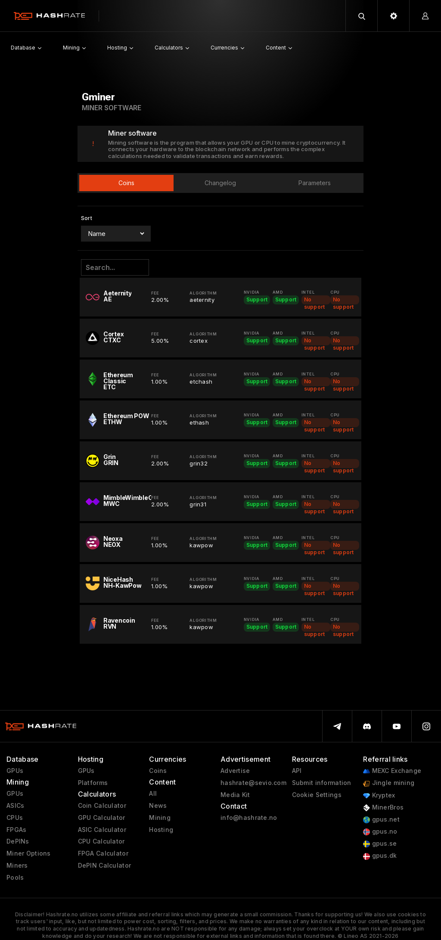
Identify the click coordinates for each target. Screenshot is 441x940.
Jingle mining (388, 783)
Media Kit (235, 794)
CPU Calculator (101, 841)
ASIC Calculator (102, 829)
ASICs (15, 805)
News (158, 805)
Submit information (321, 782)
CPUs (14, 817)
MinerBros (383, 807)
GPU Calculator (101, 817)
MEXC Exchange (392, 771)
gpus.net (381, 819)
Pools (15, 877)
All (153, 793)
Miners (17, 865)
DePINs (17, 841)
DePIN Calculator (104, 865)
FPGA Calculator (103, 853)
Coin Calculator (102, 805)
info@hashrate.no (248, 817)
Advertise (235, 770)
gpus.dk (380, 855)
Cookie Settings (317, 794)
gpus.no (380, 831)
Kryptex (379, 795)
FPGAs (16, 829)
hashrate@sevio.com (253, 782)
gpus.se (380, 843)
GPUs (14, 770)
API (297, 770)
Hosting (161, 829)
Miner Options (28, 853)
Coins (158, 770)
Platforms (93, 782)
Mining (160, 817)
